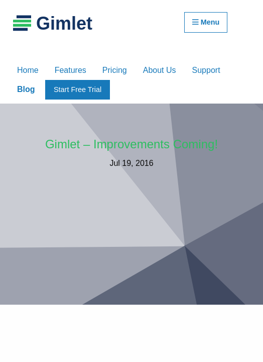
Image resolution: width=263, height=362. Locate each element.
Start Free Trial (77, 89)
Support (206, 70)
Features (70, 70)
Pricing (114, 70)
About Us (159, 70)
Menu (206, 22)
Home (28, 70)
